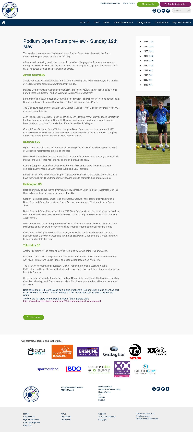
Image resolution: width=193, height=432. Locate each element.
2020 (148, 65)
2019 (148, 70)
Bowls (107, 22)
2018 (148, 75)
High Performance (182, 22)
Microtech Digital (151, 419)
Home (26, 414)
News (97, 22)
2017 (148, 80)
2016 (148, 85)
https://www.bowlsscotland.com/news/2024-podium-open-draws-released (62, 301)
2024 (148, 46)
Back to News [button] (33, 317)
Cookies (102, 414)
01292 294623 (129, 3)
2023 (148, 51)
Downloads (66, 417)
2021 (148, 61)
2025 (148, 42)
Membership (148, 4)
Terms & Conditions (107, 417)
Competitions (161, 22)
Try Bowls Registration (175, 4)
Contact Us (66, 419)
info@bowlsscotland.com (110, 3)
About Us (85, 22)
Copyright (102, 419)
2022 (148, 56)
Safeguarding (144, 22)
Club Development (123, 22)
